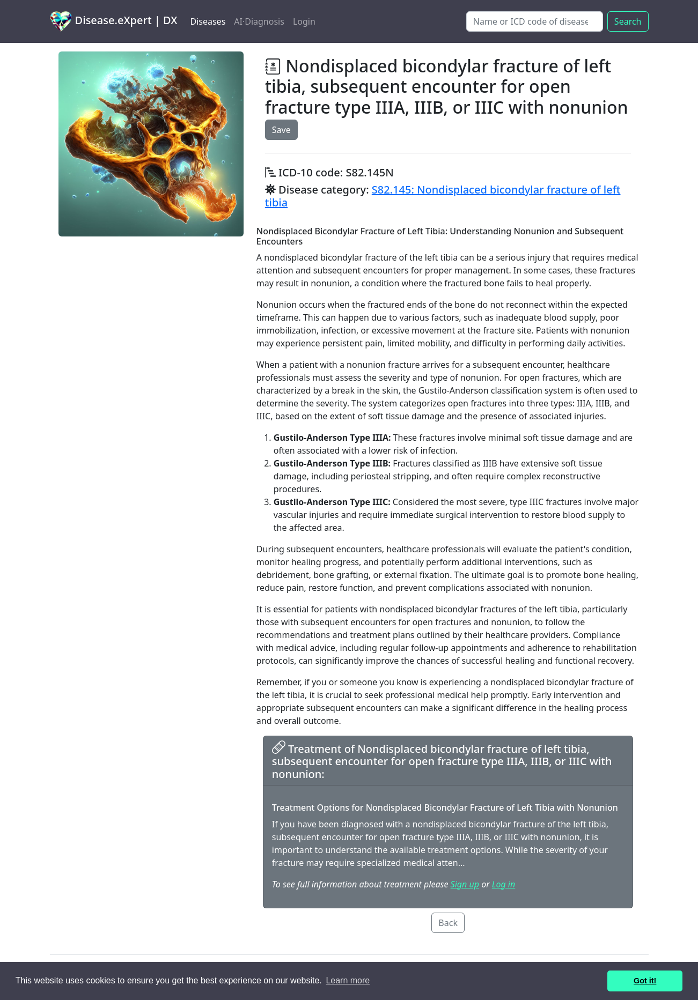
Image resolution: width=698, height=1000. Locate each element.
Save (281, 130)
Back (448, 923)
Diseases (207, 21)
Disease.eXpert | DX (114, 21)
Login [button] (304, 21)
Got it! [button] (645, 980)
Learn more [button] (348, 980)
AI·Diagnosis (259, 21)
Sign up (465, 884)
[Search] (534, 21)
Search (628, 21)
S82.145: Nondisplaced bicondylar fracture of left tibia (443, 196)
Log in (503, 884)
